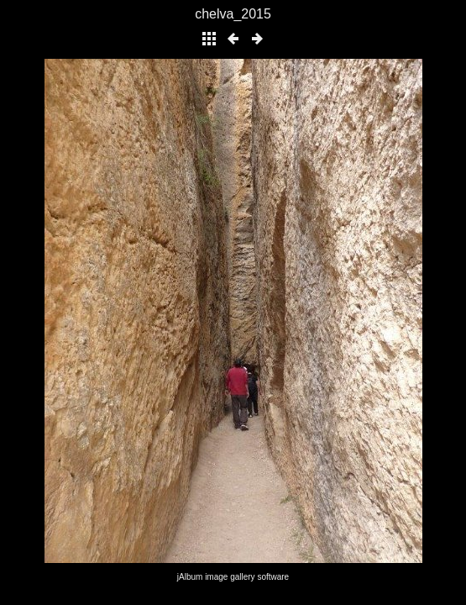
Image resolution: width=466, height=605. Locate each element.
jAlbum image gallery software (233, 576)
